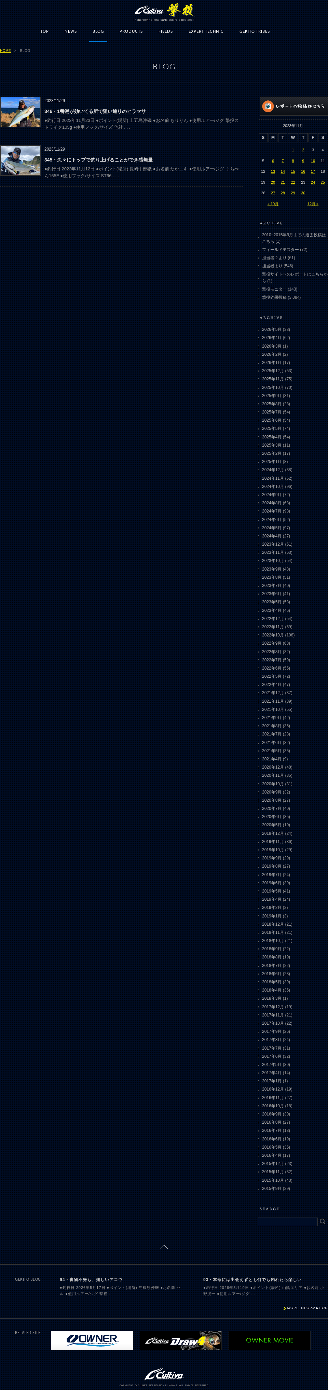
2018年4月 (272, 990)
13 (273, 171)
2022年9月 (272, 643)
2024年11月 (273, 478)
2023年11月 (273, 552)
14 (283, 171)
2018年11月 (273, 932)
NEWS (71, 31)
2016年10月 (273, 1106)
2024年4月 (272, 536)
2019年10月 (273, 849)
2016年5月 (272, 1147)
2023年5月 (272, 602)
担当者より (272, 266)
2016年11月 (273, 1097)
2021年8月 (272, 726)
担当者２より (274, 257)
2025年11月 (273, 379)
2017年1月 (272, 1081)
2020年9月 (272, 792)
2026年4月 (272, 337)
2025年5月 (272, 428)
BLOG (98, 31)
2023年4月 (272, 610)
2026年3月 (272, 346)
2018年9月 (272, 948)
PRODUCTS (131, 31)
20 (273, 182)
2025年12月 (273, 370)
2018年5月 (272, 982)
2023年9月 (272, 569)
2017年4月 (272, 1072)
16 (303, 171)
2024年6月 (272, 519)
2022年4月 (272, 684)
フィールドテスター (280, 249)
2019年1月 (272, 916)
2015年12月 (273, 1163)
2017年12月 (273, 1007)
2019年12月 (273, 833)
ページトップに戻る (164, 1247)
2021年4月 (272, 759)
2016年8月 (272, 1122)
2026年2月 (272, 354)
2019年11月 (273, 841)
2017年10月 (273, 1023)
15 (293, 171)
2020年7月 (272, 808)
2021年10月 (273, 709)
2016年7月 (272, 1130)
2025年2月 (272, 453)
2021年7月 (272, 734)
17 (313, 171)
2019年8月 (272, 866)
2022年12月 (273, 618)
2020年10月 (273, 784)
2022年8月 (272, 651)
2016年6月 (272, 1139)
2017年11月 (273, 1015)
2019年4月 (272, 899)
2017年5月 (272, 1064)
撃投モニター (274, 289)
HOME (5, 51)
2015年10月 (273, 1180)
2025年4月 (272, 437)
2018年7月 (272, 965)
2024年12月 (273, 469)
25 (323, 182)
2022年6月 (272, 668)
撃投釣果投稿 (274, 297)
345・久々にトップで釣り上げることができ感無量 (98, 160)
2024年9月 (272, 494)
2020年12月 (273, 767)
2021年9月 (272, 717)
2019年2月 (272, 907)
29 (293, 193)
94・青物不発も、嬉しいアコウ (91, 1279)
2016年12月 (273, 1089)
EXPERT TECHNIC (206, 31)
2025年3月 (272, 445)
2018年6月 (272, 973)
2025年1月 (272, 461)
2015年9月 (272, 1188)
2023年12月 (273, 544)
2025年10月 (273, 387)
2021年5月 (272, 750)
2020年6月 (272, 816)
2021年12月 (273, 692)
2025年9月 (272, 395)
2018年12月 (273, 924)
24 (313, 182)
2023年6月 (272, 593)
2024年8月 (272, 503)
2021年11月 (273, 701)
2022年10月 (273, 635)
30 (303, 193)
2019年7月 (272, 874)
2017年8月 (272, 1039)
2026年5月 (272, 329)
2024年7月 (272, 511)
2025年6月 (272, 420)
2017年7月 (272, 1048)
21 (283, 182)
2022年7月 (272, 660)
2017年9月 (272, 1031)
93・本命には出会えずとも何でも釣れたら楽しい (252, 1279)
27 (273, 193)
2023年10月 (273, 560)
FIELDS (166, 31)
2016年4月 (272, 1155)
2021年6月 (272, 742)
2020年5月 (272, 825)
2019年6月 (272, 883)
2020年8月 (272, 800)
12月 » (313, 204)
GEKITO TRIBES (255, 31)
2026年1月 (272, 362)
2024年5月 (272, 527)
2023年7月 (272, 585)
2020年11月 (273, 775)
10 (313, 161)
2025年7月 (272, 412)
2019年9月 (272, 858)
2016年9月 (272, 1114)
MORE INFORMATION (307, 1307)
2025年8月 (272, 404)
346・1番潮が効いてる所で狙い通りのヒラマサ (95, 111)
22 (293, 182)
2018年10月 (273, 940)
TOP (44, 31)
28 (283, 193)
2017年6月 (272, 1056)
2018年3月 (272, 998)
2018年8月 (272, 957)
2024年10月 (273, 486)
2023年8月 (272, 577)
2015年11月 (273, 1171)
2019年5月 (272, 891)
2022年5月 (272, 676)
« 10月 (273, 204)
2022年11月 (273, 626)
